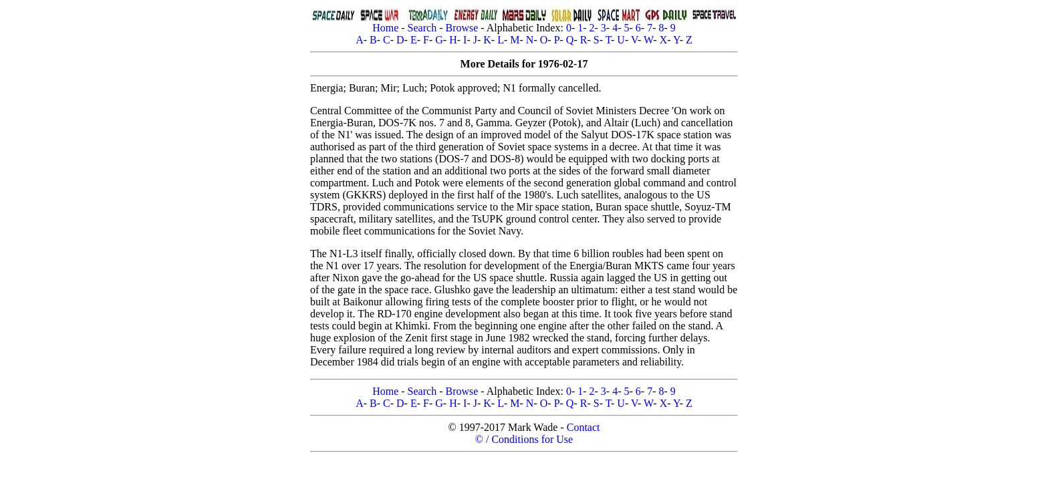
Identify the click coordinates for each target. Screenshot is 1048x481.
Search (422, 27)
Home (385, 27)
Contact (583, 427)
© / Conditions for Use (524, 439)
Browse (461, 27)
